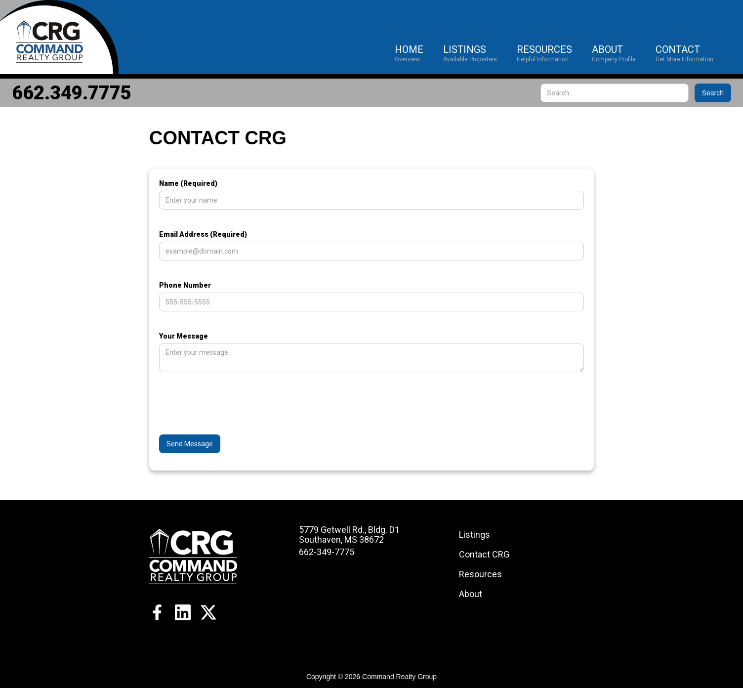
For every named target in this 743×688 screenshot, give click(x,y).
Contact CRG (484, 554)
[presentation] (234, 411)
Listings (474, 534)
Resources (480, 574)
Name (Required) (188, 183)
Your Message (183, 336)
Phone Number (185, 285)
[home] (59, 37)
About (470, 594)
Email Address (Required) (203, 234)
